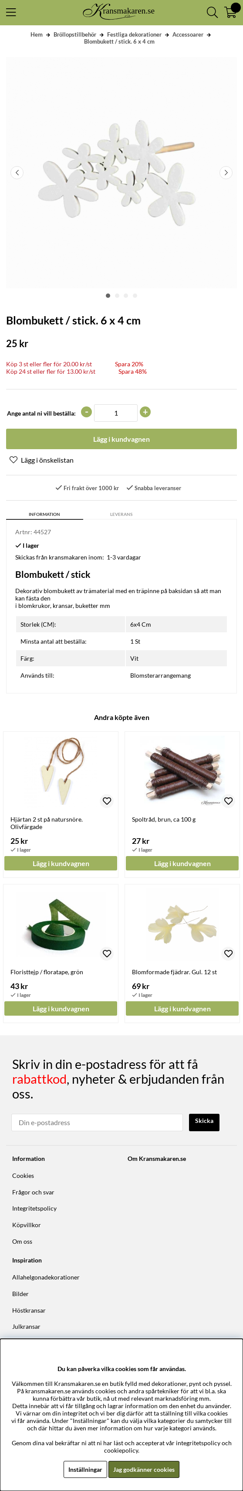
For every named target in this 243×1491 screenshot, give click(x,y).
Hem (36, 34)
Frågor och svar (33, 1192)
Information (44, 514)
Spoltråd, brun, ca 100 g (164, 819)
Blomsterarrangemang (160, 675)
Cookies (23, 1175)
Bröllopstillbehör (75, 34)
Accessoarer (187, 34)
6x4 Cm (140, 624)
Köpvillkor (26, 1224)
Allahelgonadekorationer (46, 1277)
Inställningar (85, 1469)
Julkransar (26, 1326)
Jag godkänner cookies (144, 1469)
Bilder (20, 1293)
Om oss (22, 1241)
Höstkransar (29, 1310)
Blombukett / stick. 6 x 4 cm (119, 41)
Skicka (204, 1120)
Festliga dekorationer (134, 34)
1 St (135, 641)
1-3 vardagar (124, 557)
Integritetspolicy (34, 1208)
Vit (134, 658)
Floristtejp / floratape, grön (46, 972)
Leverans (121, 514)
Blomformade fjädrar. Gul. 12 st (174, 972)
